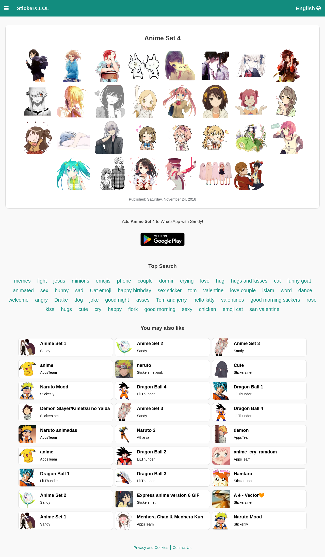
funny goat (299, 281)
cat (277, 281)
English (308, 8)
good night (117, 300)
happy (115, 309)
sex (44, 290)
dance (305, 290)
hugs (66, 309)
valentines (233, 300)
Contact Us (182, 547)
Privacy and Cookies (151, 547)
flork (133, 309)
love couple (243, 290)
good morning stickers (275, 300)
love (204, 281)
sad (79, 290)
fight (42, 281)
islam (268, 290)
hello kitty (204, 300)
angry (41, 300)
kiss (50, 309)
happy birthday (135, 290)
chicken (208, 309)
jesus (59, 281)
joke (94, 300)
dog (79, 300)
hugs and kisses (249, 281)
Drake (61, 300)
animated (23, 290)
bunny (62, 290)
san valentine (265, 309)
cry (99, 309)
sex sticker (170, 290)
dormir (166, 281)
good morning (160, 309)
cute (83, 309)
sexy (187, 309)
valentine (213, 290)
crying (187, 281)
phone (124, 281)
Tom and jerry (171, 300)
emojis (103, 281)
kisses (143, 300)
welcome (19, 300)
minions (80, 281)
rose (312, 300)
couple (146, 281)
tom (192, 290)
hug (220, 281)
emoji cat (233, 309)
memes (22, 281)
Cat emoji (100, 290)
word (286, 290)
